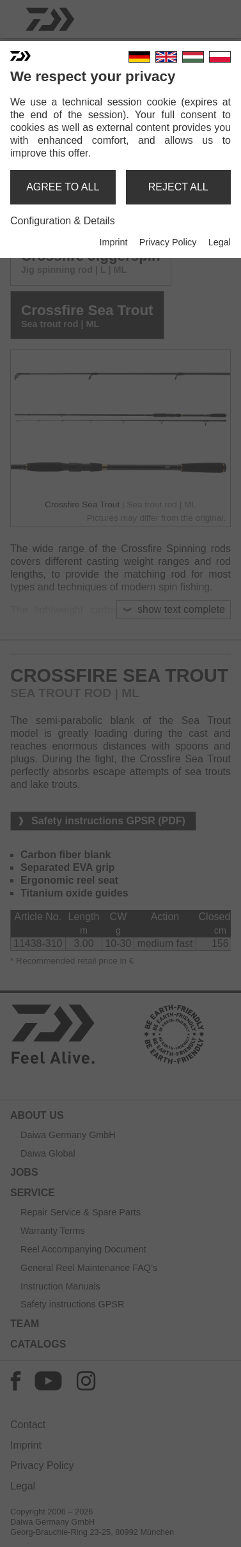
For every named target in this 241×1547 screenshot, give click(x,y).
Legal (219, 242)
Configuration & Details (62, 220)
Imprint (113, 242)
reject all (178, 186)
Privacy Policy (168, 242)
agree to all (62, 186)
